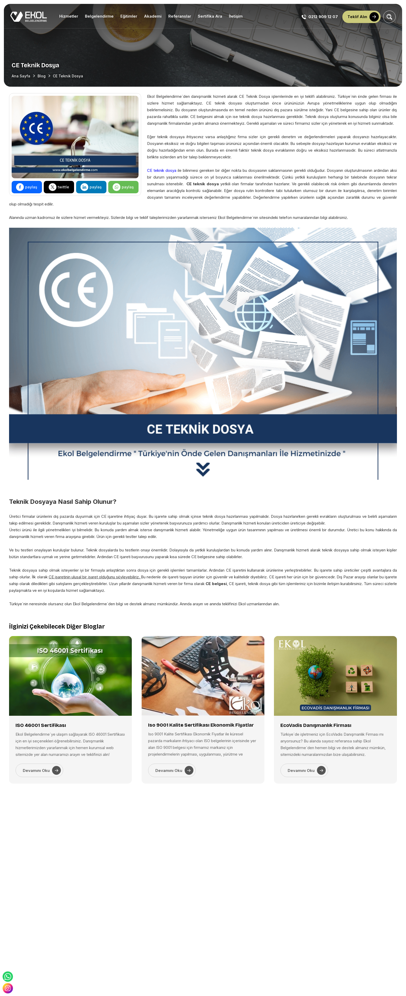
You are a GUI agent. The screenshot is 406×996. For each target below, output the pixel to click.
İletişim (236, 16)
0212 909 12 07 (320, 16)
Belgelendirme (99, 16)
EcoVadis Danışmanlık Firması (315, 725)
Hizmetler (68, 16)
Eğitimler (128, 16)
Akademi (153, 16)
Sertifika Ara (210, 16)
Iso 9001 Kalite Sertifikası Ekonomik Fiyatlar (201, 725)
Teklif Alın (363, 16)
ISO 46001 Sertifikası (41, 725)
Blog (42, 76)
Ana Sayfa (21, 76)
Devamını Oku (42, 770)
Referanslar (179, 16)
